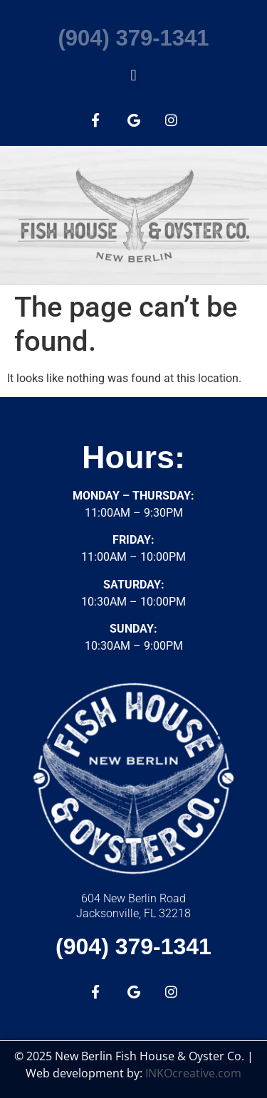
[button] (133, 75)
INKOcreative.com (193, 1073)
